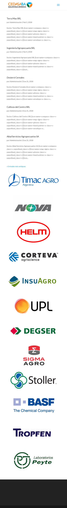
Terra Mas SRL (14, 18)
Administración (16, 22)
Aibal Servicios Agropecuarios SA (23, 136)
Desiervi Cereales (15, 77)
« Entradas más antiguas (16, 166)
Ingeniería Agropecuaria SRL (21, 48)
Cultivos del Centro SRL (18, 107)
